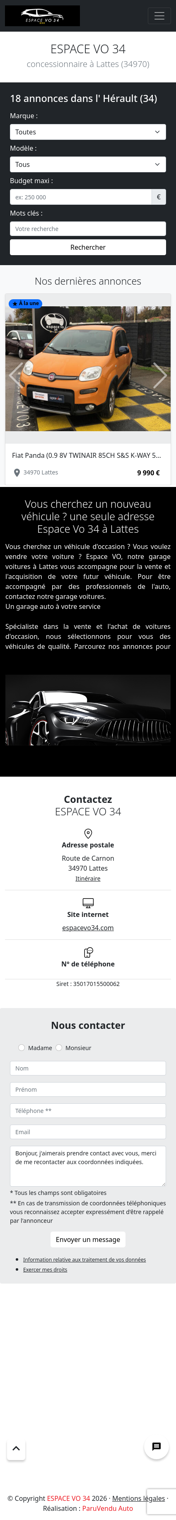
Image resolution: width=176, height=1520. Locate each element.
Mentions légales (138, 1498)
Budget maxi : (31, 180)
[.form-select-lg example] (88, 132)
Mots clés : (26, 213)
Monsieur (78, 1048)
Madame (40, 1048)
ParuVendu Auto (107, 1508)
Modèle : (23, 148)
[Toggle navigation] (159, 15)
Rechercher (88, 247)
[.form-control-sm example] (81, 197)
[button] (16, 375)
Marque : (24, 115)
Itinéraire (87, 878)
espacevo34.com (88, 927)
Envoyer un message (88, 1239)
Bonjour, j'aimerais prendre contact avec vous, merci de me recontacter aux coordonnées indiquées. (88, 1166)
